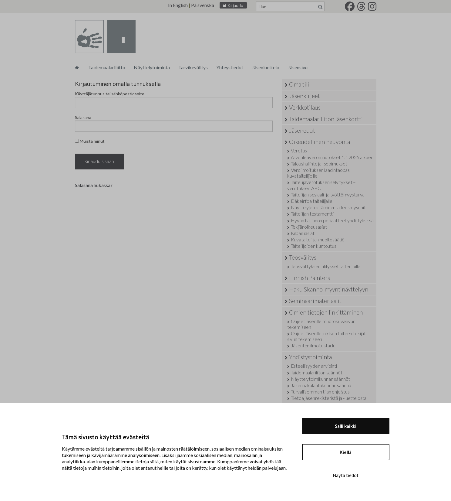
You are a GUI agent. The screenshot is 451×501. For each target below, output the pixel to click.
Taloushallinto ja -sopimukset (319, 163)
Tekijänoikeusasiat (309, 227)
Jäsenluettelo (265, 67)
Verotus (299, 150)
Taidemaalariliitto (106, 67)
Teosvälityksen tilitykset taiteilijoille (326, 266)
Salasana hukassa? (94, 185)
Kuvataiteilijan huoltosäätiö (318, 239)
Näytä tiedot (345, 475)
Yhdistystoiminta (310, 356)
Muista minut (90, 141)
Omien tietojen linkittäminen (326, 312)
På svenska (202, 5)
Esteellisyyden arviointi (314, 366)
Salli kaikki (345, 426)
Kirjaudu (235, 5)
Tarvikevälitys (193, 67)
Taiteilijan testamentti (312, 213)
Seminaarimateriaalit (315, 300)
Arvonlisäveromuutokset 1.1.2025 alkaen (332, 157)
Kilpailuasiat (303, 233)
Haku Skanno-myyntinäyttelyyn (328, 289)
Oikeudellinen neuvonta (319, 141)
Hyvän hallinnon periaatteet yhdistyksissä (332, 220)
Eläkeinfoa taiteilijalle (311, 201)
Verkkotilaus (305, 107)
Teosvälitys (302, 257)
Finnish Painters (309, 277)
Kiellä (346, 452)
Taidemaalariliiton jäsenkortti (326, 118)
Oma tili (299, 84)
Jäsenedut (302, 130)
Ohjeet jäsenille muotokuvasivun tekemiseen (321, 324)
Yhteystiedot (229, 67)
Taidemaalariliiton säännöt (316, 372)
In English (178, 5)
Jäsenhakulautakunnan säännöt (322, 385)
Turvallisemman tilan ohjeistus (320, 391)
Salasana (83, 117)
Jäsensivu (298, 67)
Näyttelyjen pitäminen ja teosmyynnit (328, 207)
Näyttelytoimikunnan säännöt (320, 379)
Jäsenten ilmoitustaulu (313, 345)
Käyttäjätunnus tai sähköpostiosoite (109, 93)
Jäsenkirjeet (304, 95)
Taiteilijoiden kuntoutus (313, 246)
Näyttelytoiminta (152, 67)
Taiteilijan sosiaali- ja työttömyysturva (328, 194)
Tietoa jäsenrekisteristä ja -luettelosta (329, 398)
